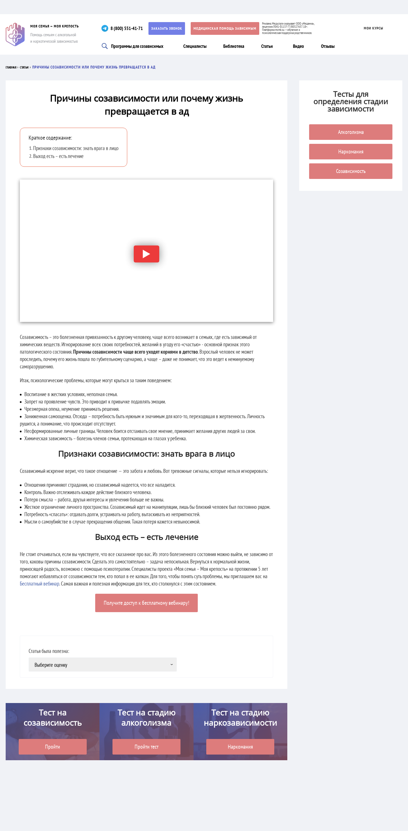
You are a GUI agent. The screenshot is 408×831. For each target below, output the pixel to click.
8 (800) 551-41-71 (131, 28)
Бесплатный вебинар (39, 583)
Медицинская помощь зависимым (230, 28)
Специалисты (197, 46)
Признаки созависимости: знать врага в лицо (75, 148)
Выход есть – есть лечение (58, 156)
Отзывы (331, 46)
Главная (13, 67)
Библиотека (236, 46)
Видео (301, 46)
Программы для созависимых (138, 46)
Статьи (269, 46)
